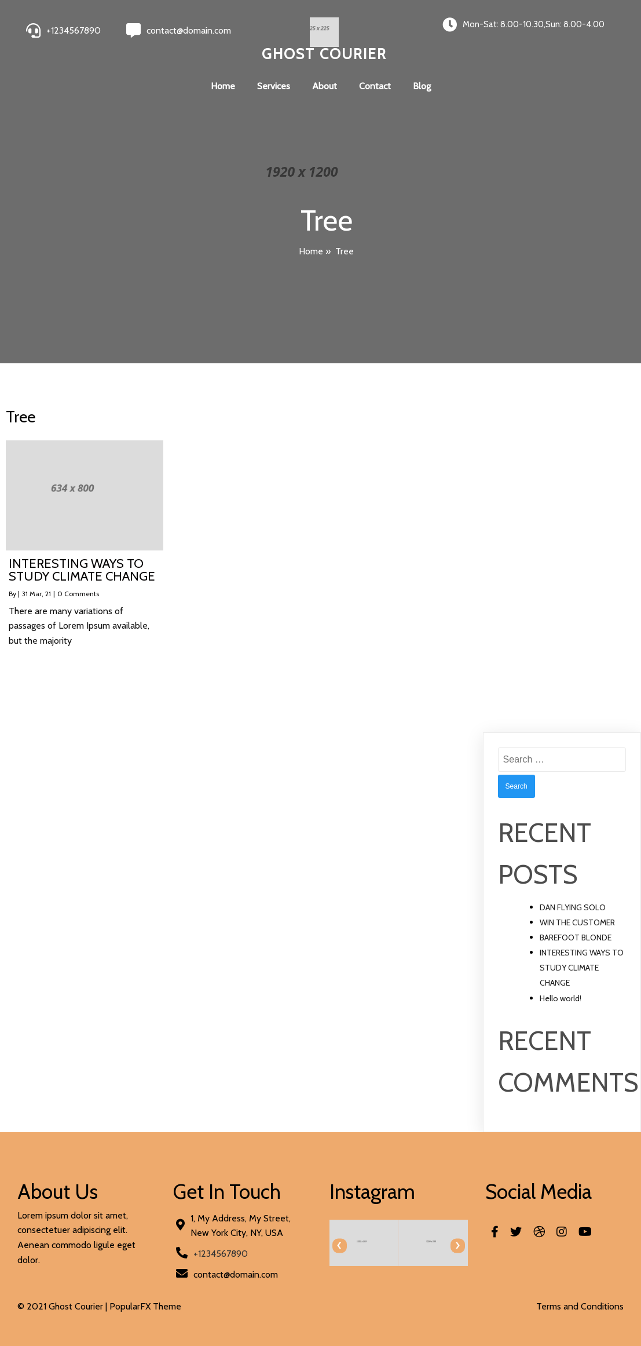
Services (273, 86)
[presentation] (339, 1245)
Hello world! (560, 998)
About (324, 86)
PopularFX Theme (145, 1306)
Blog (422, 86)
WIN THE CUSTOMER (577, 922)
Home (223, 86)
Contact (375, 86)
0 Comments (78, 593)
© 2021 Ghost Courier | (63, 1306)
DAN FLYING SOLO (573, 907)
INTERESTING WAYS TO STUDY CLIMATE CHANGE (582, 967)
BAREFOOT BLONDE (575, 937)
